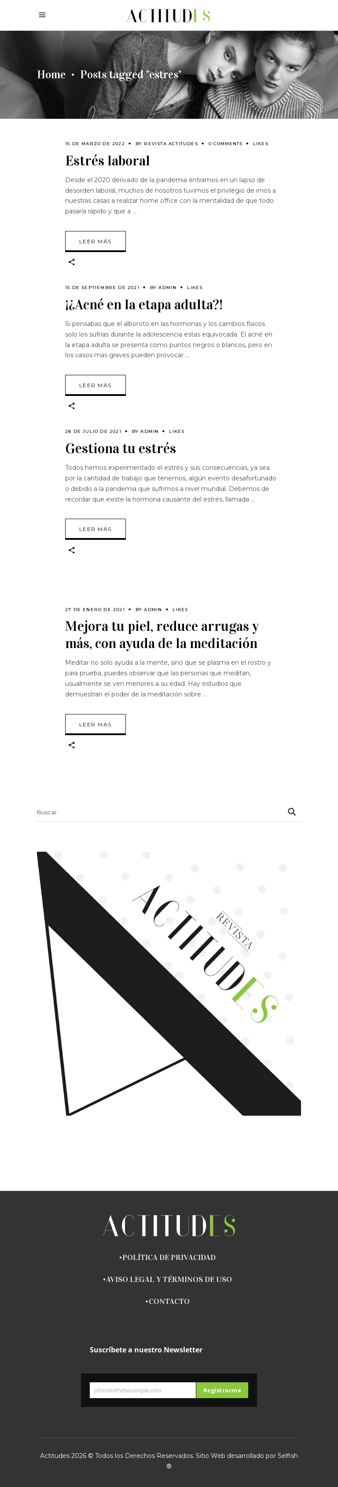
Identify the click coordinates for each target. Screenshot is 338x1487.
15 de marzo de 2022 (95, 144)
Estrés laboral (107, 160)
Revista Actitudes (171, 144)
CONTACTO (169, 1301)
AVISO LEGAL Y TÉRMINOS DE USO (169, 1279)
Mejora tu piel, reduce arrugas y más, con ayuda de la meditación (162, 635)
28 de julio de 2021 (93, 431)
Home (51, 75)
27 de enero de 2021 (95, 609)
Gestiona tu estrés (120, 448)
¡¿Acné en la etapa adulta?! (144, 304)
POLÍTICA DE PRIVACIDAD (169, 1257)
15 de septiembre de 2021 (102, 287)
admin (167, 287)
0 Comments (225, 144)
